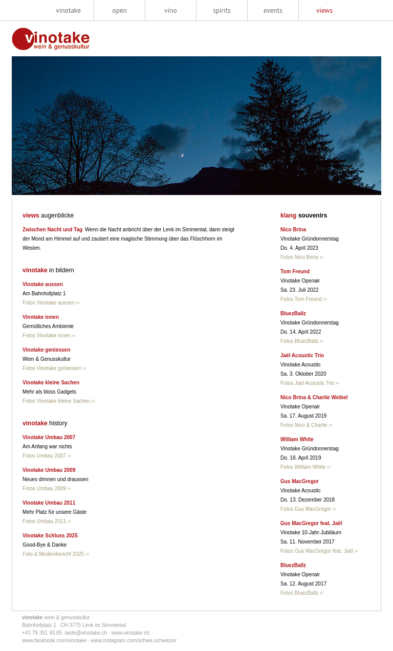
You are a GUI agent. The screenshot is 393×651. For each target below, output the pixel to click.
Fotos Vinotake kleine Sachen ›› (59, 401)
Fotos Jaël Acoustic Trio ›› (309, 383)
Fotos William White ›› (305, 467)
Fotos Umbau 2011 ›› (47, 521)
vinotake (68, 10)
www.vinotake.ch (130, 633)
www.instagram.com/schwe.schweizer (134, 640)
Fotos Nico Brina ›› (301, 257)
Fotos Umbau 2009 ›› (47, 488)
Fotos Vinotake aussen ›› (51, 303)
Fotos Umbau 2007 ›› (47, 456)
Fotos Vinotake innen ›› (49, 335)
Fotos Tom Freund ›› (303, 299)
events (273, 10)
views (324, 10)
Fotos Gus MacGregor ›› (308, 509)
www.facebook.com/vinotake (54, 640)
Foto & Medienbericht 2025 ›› (56, 554)
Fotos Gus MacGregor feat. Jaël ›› (319, 551)
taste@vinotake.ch (86, 633)
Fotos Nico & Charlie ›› (306, 425)
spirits (222, 10)
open (119, 10)
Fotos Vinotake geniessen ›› (54, 368)
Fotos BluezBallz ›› (301, 341)
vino (170, 10)
